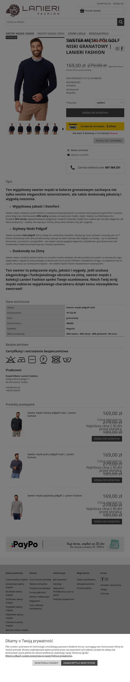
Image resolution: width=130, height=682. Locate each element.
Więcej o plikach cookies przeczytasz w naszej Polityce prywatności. (38, 655)
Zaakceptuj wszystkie (79, 662)
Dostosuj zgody (46, 662)
